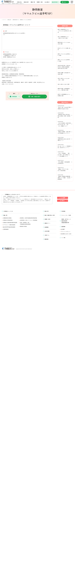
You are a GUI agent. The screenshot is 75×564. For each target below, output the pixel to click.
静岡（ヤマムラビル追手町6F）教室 (64, 60)
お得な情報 (47, 231)
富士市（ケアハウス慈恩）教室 (64, 49)
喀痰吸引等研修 (23, 226)
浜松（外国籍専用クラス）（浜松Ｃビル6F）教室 (63, 37)
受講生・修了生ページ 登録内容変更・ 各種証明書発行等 (66, 220)
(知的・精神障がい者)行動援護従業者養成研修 (25, 223)
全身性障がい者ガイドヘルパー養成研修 (28, 220)
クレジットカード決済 (66, 215)
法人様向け (47, 2)
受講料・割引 (40, 2)
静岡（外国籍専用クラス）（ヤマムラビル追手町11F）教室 (64, 31)
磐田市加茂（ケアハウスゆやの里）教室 (64, 43)
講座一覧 (33, 2)
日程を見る (19, 2)
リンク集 (63, 237)
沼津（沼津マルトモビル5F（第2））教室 (63, 79)
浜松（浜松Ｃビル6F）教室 (63, 84)
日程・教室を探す (35, 96)
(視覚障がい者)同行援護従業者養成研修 (28, 218)
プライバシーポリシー (65, 231)
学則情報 (63, 211)
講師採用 (46, 239)
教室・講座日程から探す (50, 215)
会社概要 (63, 229)
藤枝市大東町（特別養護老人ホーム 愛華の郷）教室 (64, 89)
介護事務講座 (6, 229)
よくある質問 (62, 197)
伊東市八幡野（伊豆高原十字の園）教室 (64, 73)
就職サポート (47, 223)
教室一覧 (46, 211)
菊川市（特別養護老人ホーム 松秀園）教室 (64, 95)
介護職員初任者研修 (7, 218)
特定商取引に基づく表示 (66, 233)
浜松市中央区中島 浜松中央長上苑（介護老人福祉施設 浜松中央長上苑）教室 (64, 67)
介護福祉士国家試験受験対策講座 (10, 222)
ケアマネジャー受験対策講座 (9, 224)
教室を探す (26, 2)
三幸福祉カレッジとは (8, 211)
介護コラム (47, 235)
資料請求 (56, 2)
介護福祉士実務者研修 (7, 220)
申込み (65, 2)
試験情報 (46, 227)
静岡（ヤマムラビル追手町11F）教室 (64, 54)
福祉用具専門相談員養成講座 (9, 227)
